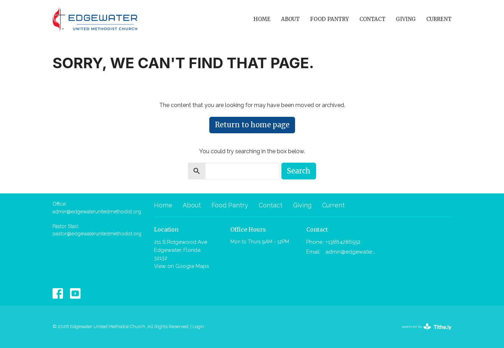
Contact (372, 19)
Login (198, 326)
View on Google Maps (181, 266)
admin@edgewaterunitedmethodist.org (351, 252)
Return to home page (252, 124)
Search (298, 170)
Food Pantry (329, 19)
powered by (426, 327)
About (290, 19)
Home (262, 19)
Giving (406, 19)
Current (438, 19)
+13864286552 (343, 242)
